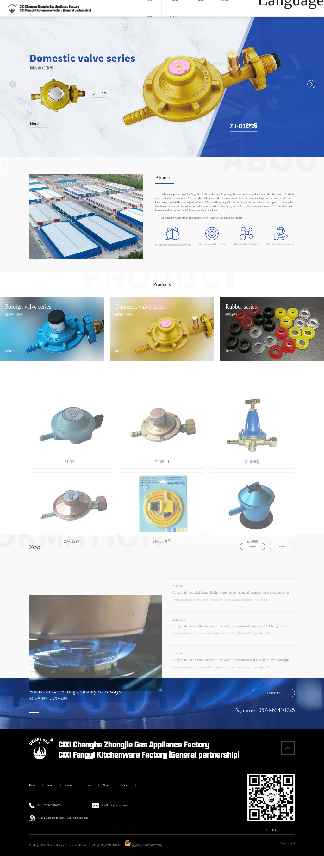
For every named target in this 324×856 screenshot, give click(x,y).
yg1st (292, 843)
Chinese (262, 21)
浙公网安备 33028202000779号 (143, 845)
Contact (174, 16)
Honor (88, 785)
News (149, 16)
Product (69, 785)
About (50, 785)
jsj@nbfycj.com (119, 805)
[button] (157, 149)
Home (32, 785)
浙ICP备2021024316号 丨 (110, 845)
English (262, 38)
